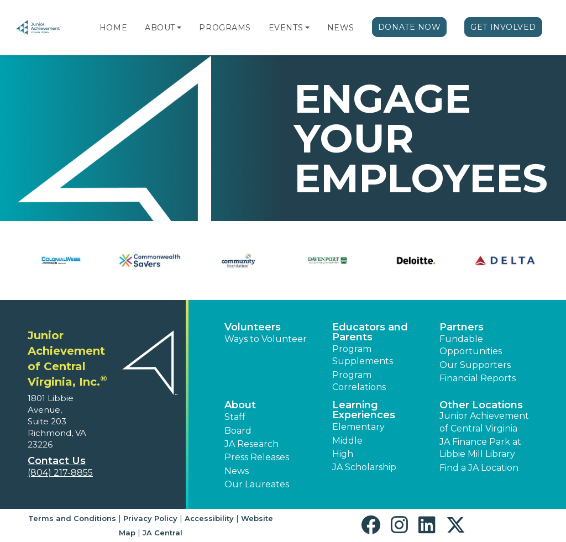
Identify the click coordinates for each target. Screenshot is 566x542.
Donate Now (409, 27)
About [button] (240, 405)
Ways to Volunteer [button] (265, 339)
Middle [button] (347, 440)
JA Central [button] (162, 532)
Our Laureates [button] (256, 484)
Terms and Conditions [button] (72, 518)
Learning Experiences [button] (363, 410)
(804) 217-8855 (60, 472)
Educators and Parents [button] (370, 332)
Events (286, 28)
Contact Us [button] (57, 461)
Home (113, 28)
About (160, 28)
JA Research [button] (251, 444)
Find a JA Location (478, 467)
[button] (179, 28)
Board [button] (237, 430)
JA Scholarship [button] (364, 467)
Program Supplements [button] (362, 355)
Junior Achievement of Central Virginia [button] (484, 422)
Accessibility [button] (209, 518)
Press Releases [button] (256, 457)
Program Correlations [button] (359, 381)
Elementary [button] (358, 427)
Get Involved (503, 27)
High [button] (342, 454)
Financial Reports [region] (477, 378)
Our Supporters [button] (475, 365)
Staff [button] (234, 417)
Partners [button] (461, 327)
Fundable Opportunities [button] (470, 345)
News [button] (236, 471)
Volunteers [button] (252, 327)
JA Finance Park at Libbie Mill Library (480, 447)
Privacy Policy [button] (150, 518)
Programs (224, 28)
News (340, 28)
